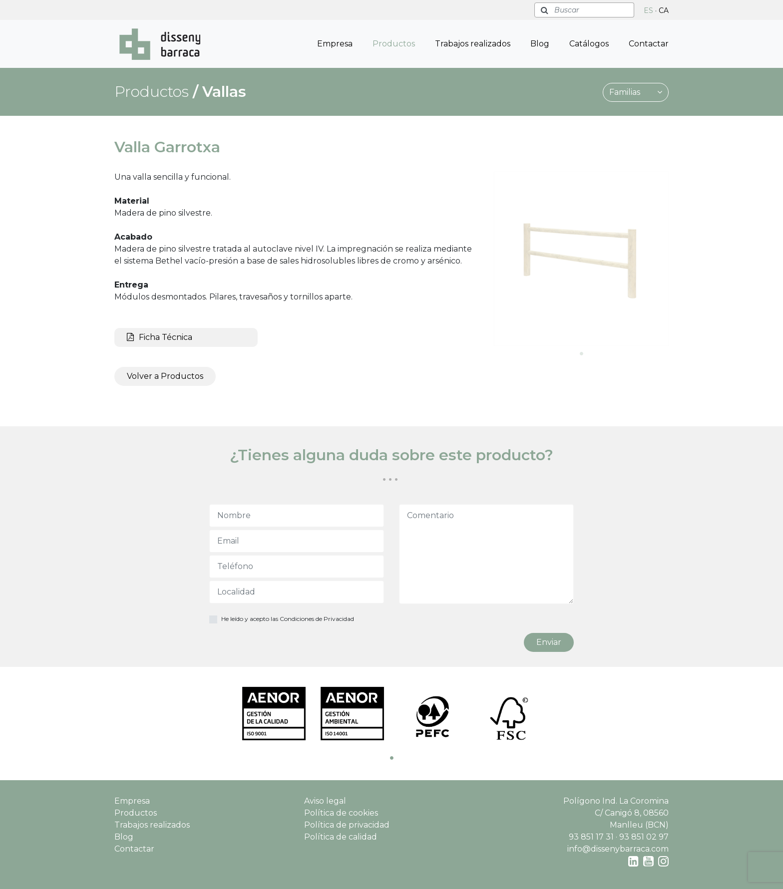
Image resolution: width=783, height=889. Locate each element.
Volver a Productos (165, 376)
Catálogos (589, 43)
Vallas (224, 91)
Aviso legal (325, 801)
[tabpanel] (581, 258)
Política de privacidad (347, 825)
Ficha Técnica (159, 337)
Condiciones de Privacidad (317, 618)
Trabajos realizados (472, 43)
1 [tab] (581, 353)
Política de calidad (340, 837)
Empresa (335, 43)
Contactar (649, 43)
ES (648, 10)
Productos (394, 43)
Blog (539, 43)
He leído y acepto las (287, 618)
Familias (635, 92)
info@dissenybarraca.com (618, 849)
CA (664, 10)
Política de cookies (341, 813)
